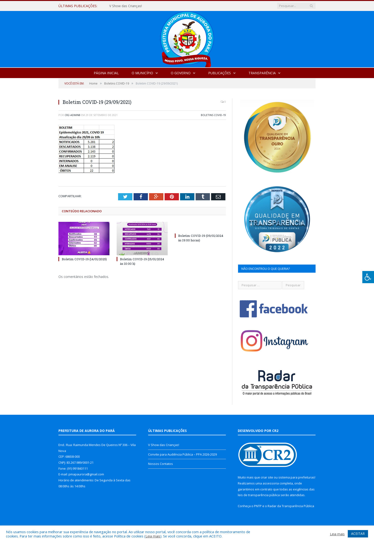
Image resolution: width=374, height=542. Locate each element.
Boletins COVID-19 (213, 115)
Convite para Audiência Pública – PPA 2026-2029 (182, 454)
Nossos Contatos (160, 464)
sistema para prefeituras (296, 477)
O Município (142, 73)
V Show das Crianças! (125, 6)
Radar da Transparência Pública (291, 506)
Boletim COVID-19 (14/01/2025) (84, 259)
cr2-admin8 (72, 115)
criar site (267, 477)
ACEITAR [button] (358, 533)
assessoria (271, 483)
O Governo (181, 73)
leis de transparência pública (259, 495)
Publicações (219, 73)
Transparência (262, 73)
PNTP (258, 506)
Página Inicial (106, 73)
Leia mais (152, 536)
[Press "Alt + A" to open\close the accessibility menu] (368, 277)
